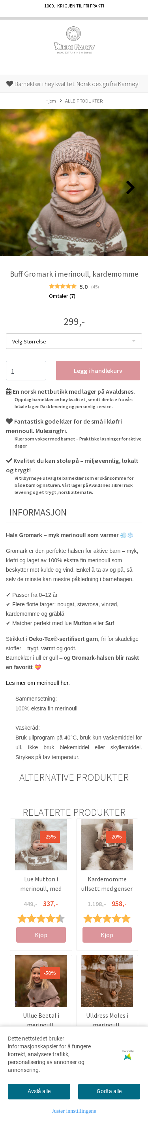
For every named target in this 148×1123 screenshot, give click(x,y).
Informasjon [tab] (38, 512)
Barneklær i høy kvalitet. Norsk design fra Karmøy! (73, 84)
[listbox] (74, 341)
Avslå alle (39, 1091)
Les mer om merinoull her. (38, 683)
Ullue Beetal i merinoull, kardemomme (41, 1024)
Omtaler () (62, 295)
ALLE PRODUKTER (81, 101)
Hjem (50, 100)
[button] (52, 252)
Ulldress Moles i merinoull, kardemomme (107, 1024)
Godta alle (109, 1091)
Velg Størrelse (29, 341)
